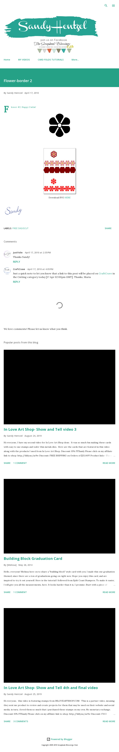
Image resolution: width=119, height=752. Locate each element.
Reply (16, 261)
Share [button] (108, 228)
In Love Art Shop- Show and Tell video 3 (40, 429)
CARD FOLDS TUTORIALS (51, 59)
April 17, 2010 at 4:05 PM (40, 269)
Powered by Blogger (59, 739)
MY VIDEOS (24, 59)
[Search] (106, 5)
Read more (109, 462)
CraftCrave (19, 269)
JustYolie (17, 252)
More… (75, 59)
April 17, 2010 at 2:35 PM (38, 252)
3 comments (20, 721)
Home (7, 59)
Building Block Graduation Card (33, 558)
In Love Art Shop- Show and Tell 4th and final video (51, 687)
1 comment (20, 462)
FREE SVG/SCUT (20, 228)
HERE (68, 197)
